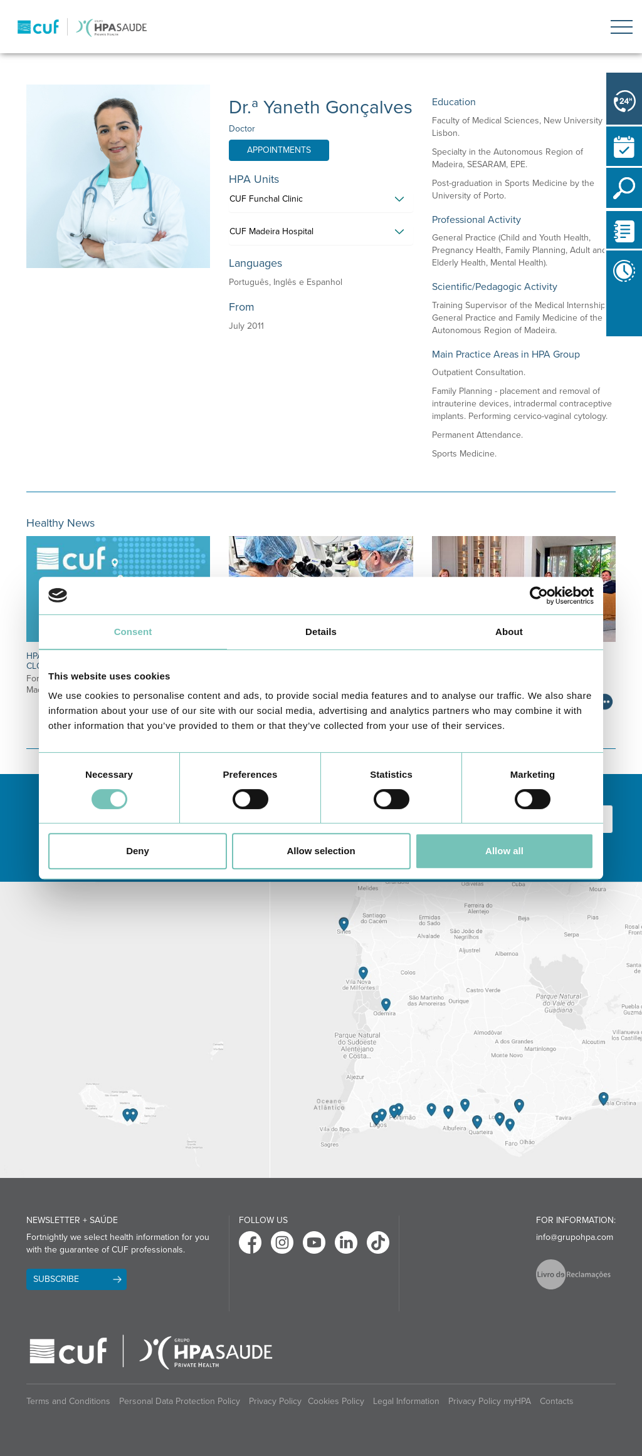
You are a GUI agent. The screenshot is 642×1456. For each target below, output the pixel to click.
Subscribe (56, 1279)
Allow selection (321, 850)
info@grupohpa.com (574, 1237)
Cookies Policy (336, 1401)
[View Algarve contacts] (456, 1030)
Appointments (279, 150)
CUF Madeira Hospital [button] (271, 231)
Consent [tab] (133, 631)
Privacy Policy (275, 1401)
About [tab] (509, 631)
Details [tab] (321, 631)
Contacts (557, 1401)
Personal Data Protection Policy (179, 1401)
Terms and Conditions (68, 1401)
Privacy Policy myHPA (489, 1401)
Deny (137, 850)
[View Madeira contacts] (135, 1030)
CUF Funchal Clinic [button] (266, 199)
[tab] (320, 202)
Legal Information (406, 1401)
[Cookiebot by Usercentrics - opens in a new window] (539, 595)
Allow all (504, 850)
